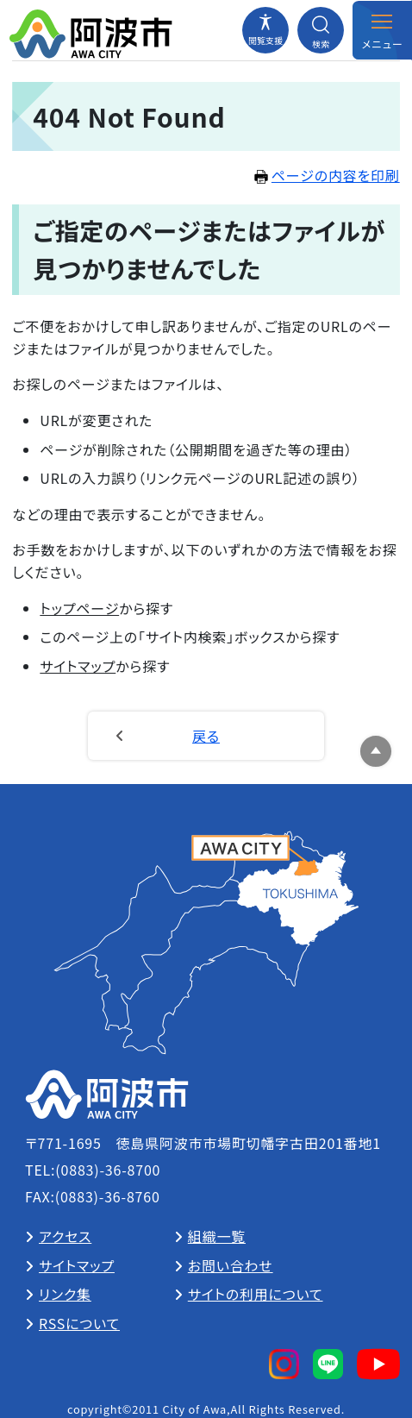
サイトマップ (77, 666)
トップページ (79, 608)
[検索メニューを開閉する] (321, 30)
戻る (206, 735)
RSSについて (79, 1323)
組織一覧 (217, 1236)
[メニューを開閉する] (382, 30)
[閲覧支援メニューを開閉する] (265, 30)
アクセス (65, 1236)
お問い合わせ (230, 1265)
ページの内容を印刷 (327, 175)
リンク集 (65, 1293)
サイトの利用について (255, 1293)
